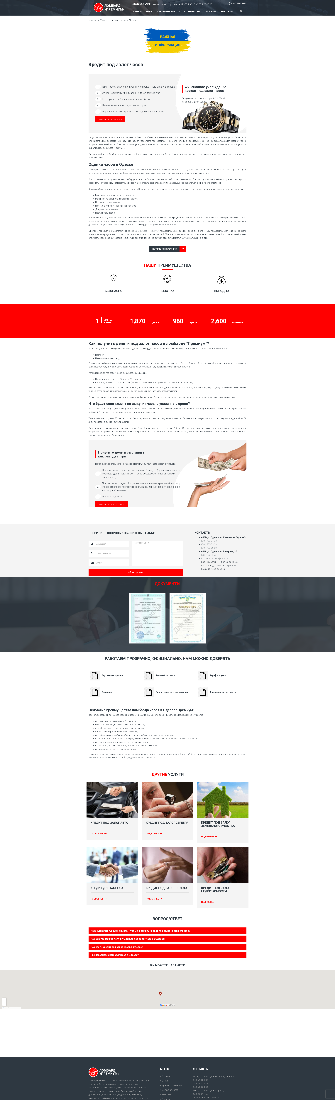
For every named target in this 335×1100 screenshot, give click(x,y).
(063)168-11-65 (208, 555)
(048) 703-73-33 (209, 544)
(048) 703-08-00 (209, 548)
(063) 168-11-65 (200, 1094)
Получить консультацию (110, 119)
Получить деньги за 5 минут (111, 504)
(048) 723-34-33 (237, 3)
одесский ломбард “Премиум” (143, 231)
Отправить (135, 572)
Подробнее (99, 833)
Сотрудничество (170, 1090)
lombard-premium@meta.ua (166, 4)
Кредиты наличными (172, 1085)
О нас (165, 1080)
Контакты (166, 1094)
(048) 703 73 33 (141, 4)
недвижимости (135, 757)
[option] (147, 618)
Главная (166, 1076)
